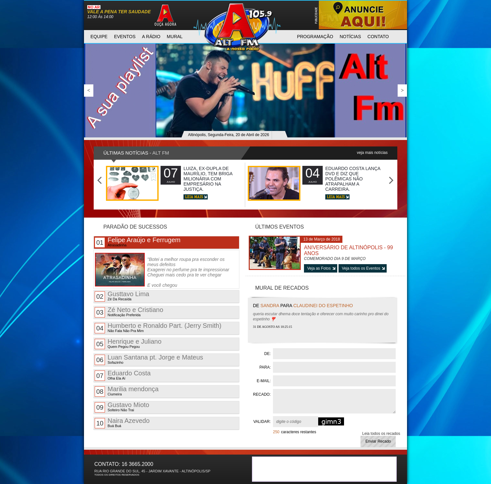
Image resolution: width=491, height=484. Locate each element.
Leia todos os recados (381, 433)
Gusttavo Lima (122, 296)
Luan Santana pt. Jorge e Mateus (149, 359)
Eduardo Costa (123, 375)
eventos (125, 36)
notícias (350, 36)
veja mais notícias (372, 152)
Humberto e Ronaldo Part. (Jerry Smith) (158, 327)
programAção (315, 36)
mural (175, 36)
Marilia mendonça (127, 391)
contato (378, 36)
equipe (99, 36)
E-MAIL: (264, 381)
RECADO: (262, 394)
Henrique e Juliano (128, 343)
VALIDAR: (262, 421)
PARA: (265, 367)
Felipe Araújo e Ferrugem (138, 242)
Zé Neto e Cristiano (129, 311)
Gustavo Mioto (122, 407)
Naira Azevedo (122, 422)
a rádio (151, 36)
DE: (267, 353)
